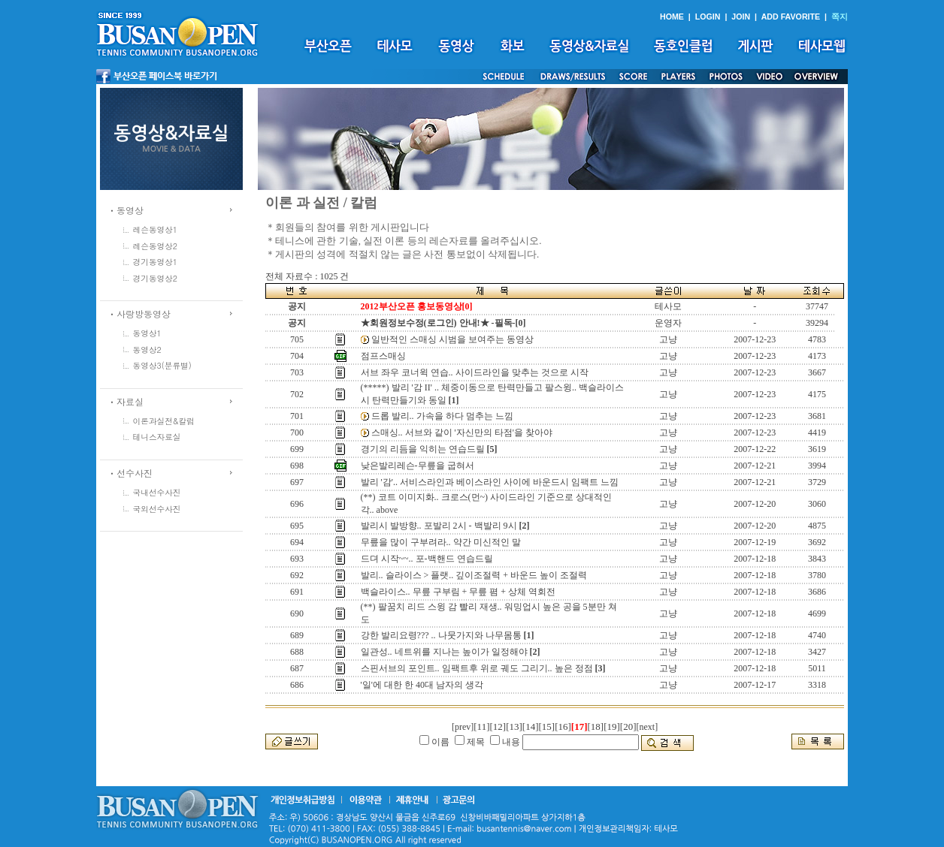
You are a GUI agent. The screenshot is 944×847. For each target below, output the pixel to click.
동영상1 (147, 333)
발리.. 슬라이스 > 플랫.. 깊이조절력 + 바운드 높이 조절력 (474, 575)
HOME (672, 16)
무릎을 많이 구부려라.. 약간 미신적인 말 (441, 542)
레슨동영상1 (155, 229)
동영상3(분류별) (162, 365)
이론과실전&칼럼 (164, 421)
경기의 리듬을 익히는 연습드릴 (423, 449)
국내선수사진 (157, 492)
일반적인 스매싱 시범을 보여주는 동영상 (452, 339)
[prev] (463, 727)
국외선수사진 (157, 508)
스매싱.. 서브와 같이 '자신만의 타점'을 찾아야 (461, 432)
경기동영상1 (155, 261)
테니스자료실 (157, 436)
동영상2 (147, 349)
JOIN (740, 16)
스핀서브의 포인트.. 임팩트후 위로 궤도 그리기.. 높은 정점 (477, 668)
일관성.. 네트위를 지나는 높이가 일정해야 (444, 652)
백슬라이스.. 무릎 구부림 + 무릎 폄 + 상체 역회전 (458, 591)
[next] (647, 727)
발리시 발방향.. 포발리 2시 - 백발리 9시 (439, 525)
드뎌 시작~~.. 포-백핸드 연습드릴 (427, 558)
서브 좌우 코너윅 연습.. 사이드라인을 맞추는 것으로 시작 (474, 372)
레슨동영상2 (155, 246)
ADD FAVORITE (791, 16)
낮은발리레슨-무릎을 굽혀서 (417, 465)
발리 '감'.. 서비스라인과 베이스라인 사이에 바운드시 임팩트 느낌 (490, 482)
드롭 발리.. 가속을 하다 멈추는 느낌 (442, 416)
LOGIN (708, 16)
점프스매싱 (383, 356)
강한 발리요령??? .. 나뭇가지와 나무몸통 (441, 635)
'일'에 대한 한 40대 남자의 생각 (422, 685)
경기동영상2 (155, 278)
